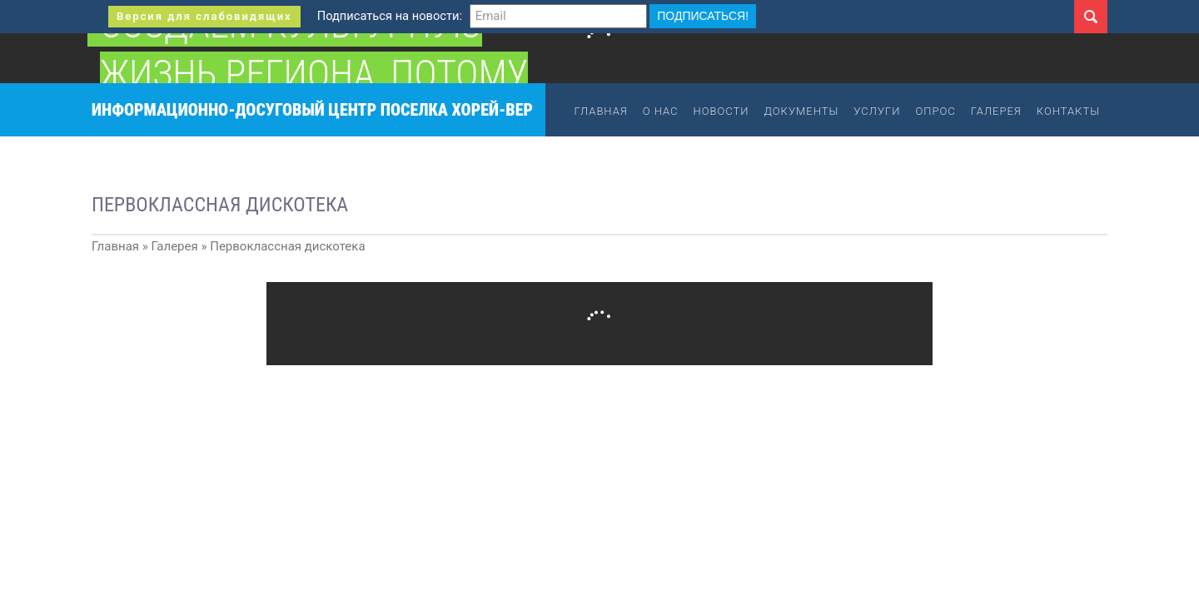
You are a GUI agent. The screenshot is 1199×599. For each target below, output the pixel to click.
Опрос (935, 111)
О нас (661, 111)
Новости (721, 111)
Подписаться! (703, 15)
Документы (801, 111)
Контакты (1068, 111)
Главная (601, 111)
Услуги (876, 111)
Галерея (996, 111)
